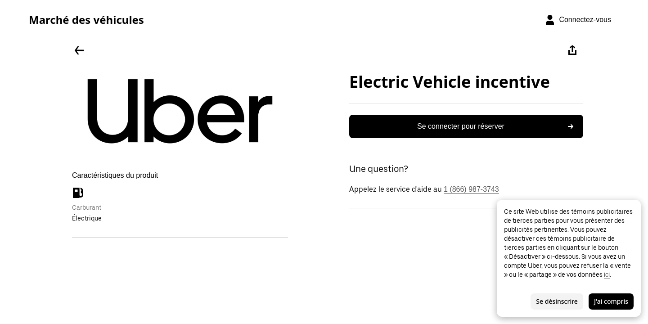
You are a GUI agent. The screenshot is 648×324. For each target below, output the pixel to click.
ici (607, 274)
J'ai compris (611, 301)
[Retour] (79, 50)
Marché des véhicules (86, 20)
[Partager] (572, 50)
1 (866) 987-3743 (471, 189)
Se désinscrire (557, 301)
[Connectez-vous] (577, 20)
